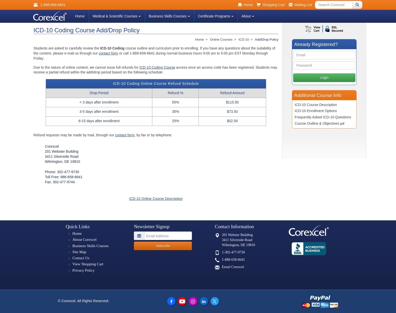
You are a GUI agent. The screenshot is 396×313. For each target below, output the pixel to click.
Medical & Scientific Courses (117, 16)
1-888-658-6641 (233, 260)
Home (80, 16)
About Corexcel (84, 240)
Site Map (79, 252)
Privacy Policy (83, 270)
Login (324, 77)
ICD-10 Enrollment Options (316, 111)
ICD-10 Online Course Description (156, 199)
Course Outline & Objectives (319, 123)
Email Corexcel (233, 267)
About (247, 16)
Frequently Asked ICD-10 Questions (323, 117)
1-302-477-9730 (233, 252)
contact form (108, 53)
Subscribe (163, 246)
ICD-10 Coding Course (157, 67)
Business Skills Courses (169, 16)
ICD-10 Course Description (316, 105)
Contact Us (80, 258)
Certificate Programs (216, 16)
